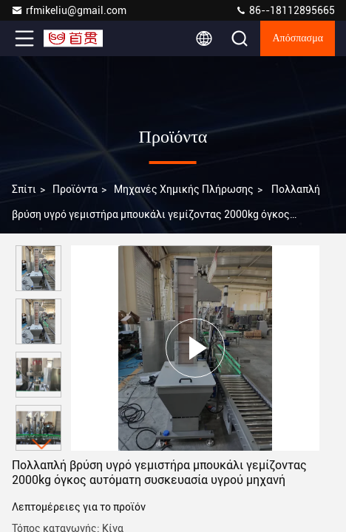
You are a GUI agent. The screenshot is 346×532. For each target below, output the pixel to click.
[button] (42, 444)
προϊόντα (75, 189)
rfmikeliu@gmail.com (68, 10)
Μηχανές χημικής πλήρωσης (184, 189)
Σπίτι (24, 189)
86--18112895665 (285, 10)
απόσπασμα (297, 38)
